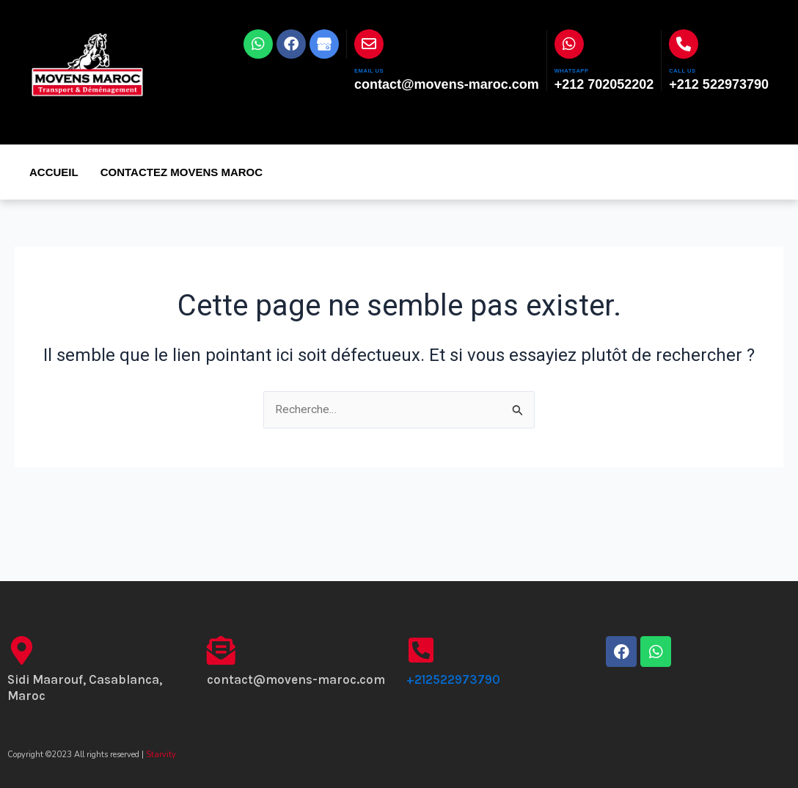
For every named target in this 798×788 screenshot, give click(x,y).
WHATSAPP (582, 69)
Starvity (161, 754)
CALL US (691, 69)
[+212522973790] (420, 650)
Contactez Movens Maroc (181, 172)
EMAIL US (378, 69)
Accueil (53, 172)
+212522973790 (453, 679)
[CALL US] (683, 44)
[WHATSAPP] (569, 44)
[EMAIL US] (369, 44)
